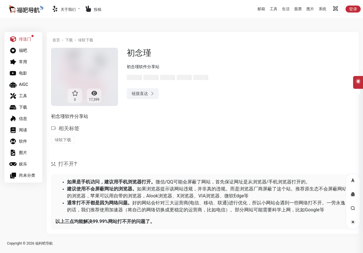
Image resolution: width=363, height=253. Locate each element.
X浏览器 (185, 196)
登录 (353, 9)
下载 (69, 40)
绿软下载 (85, 40)
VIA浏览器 (209, 196)
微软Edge (234, 196)
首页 (56, 40)
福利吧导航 (44, 243)
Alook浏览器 (159, 196)
